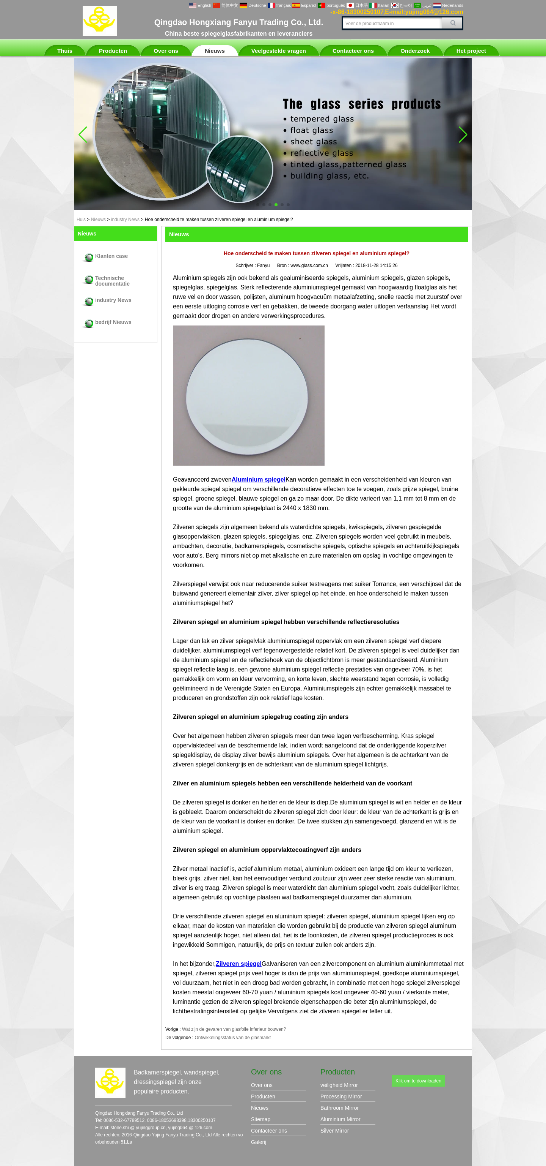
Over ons (166, 50)
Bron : (283, 265)
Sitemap (260, 1119)
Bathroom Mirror (339, 1108)
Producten (113, 50)
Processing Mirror (341, 1096)
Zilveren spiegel (239, 964)
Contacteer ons (353, 50)
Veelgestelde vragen (278, 50)
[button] (257, 204)
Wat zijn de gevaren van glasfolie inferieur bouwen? (234, 1029)
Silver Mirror (334, 1131)
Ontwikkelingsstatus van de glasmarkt (233, 1037)
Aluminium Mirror (340, 1119)
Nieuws (215, 50)
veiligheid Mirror (339, 1085)
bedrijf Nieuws (113, 322)
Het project (471, 50)
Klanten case (111, 256)
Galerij (258, 1142)
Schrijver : (246, 265)
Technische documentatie (112, 281)
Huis (81, 219)
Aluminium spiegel (259, 479)
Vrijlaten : (345, 265)
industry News (125, 219)
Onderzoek (415, 50)
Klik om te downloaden (418, 1081)
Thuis (64, 50)
